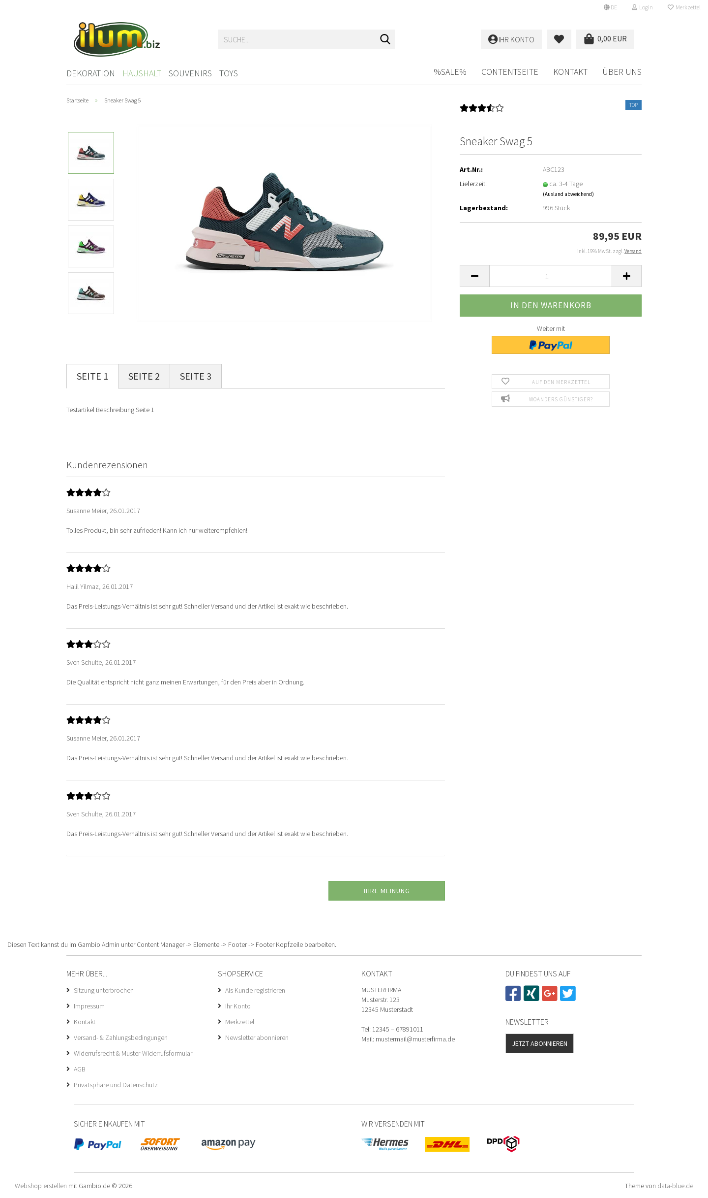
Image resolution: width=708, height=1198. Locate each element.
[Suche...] (385, 40)
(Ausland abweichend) (568, 194)
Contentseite (509, 71)
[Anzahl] (550, 276)
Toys (228, 73)
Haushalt (141, 73)
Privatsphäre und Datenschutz (116, 1084)
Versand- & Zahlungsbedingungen (121, 1037)
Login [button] (642, 7)
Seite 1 (92, 376)
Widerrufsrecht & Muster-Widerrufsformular (133, 1053)
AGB (80, 1069)
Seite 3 (195, 376)
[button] (610, 7)
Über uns (622, 71)
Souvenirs (190, 73)
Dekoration (90, 73)
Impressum (89, 1006)
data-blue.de (675, 1185)
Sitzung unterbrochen (104, 990)
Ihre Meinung (387, 890)
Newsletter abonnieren (257, 1037)
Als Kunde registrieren (255, 990)
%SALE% (450, 71)
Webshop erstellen (41, 1185)
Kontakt (570, 71)
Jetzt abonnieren (539, 1043)
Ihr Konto (238, 1006)
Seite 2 (144, 376)
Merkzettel (684, 7)
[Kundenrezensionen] (482, 111)
